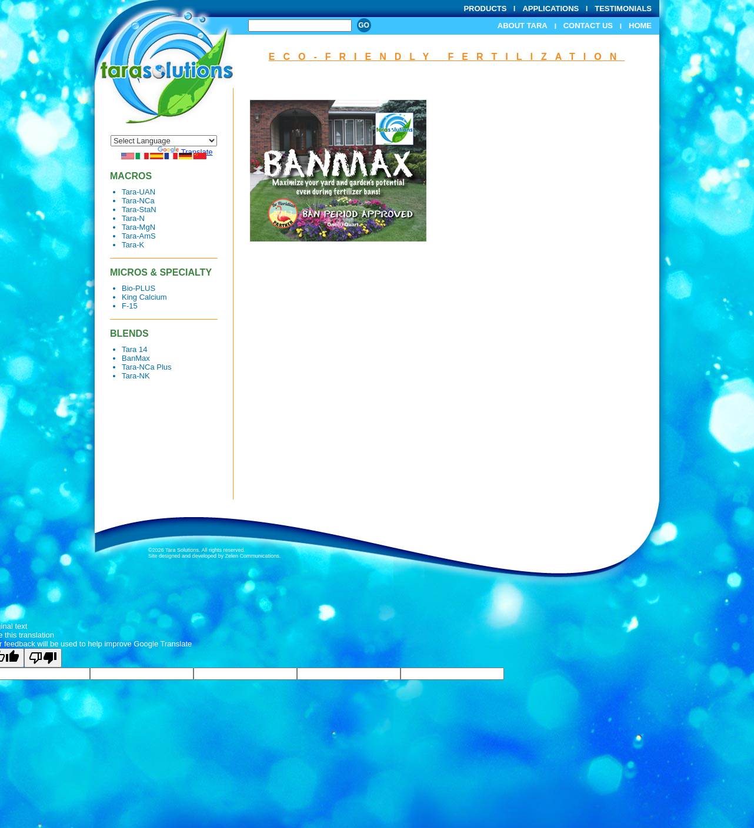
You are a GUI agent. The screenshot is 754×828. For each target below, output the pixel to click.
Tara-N (133, 218)
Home (640, 25)
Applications (550, 8)
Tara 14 (134, 349)
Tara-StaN (139, 209)
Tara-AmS (139, 236)
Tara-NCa (138, 200)
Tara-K (133, 244)
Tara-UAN (138, 191)
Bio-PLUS (138, 288)
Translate (185, 152)
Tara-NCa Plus (147, 367)
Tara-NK (136, 375)
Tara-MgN (138, 227)
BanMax (136, 358)
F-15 (130, 305)
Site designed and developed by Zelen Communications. (214, 556)
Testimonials (623, 8)
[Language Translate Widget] (164, 140)
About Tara (523, 25)
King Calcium (144, 297)
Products (484, 8)
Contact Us (588, 25)
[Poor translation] (43, 658)
